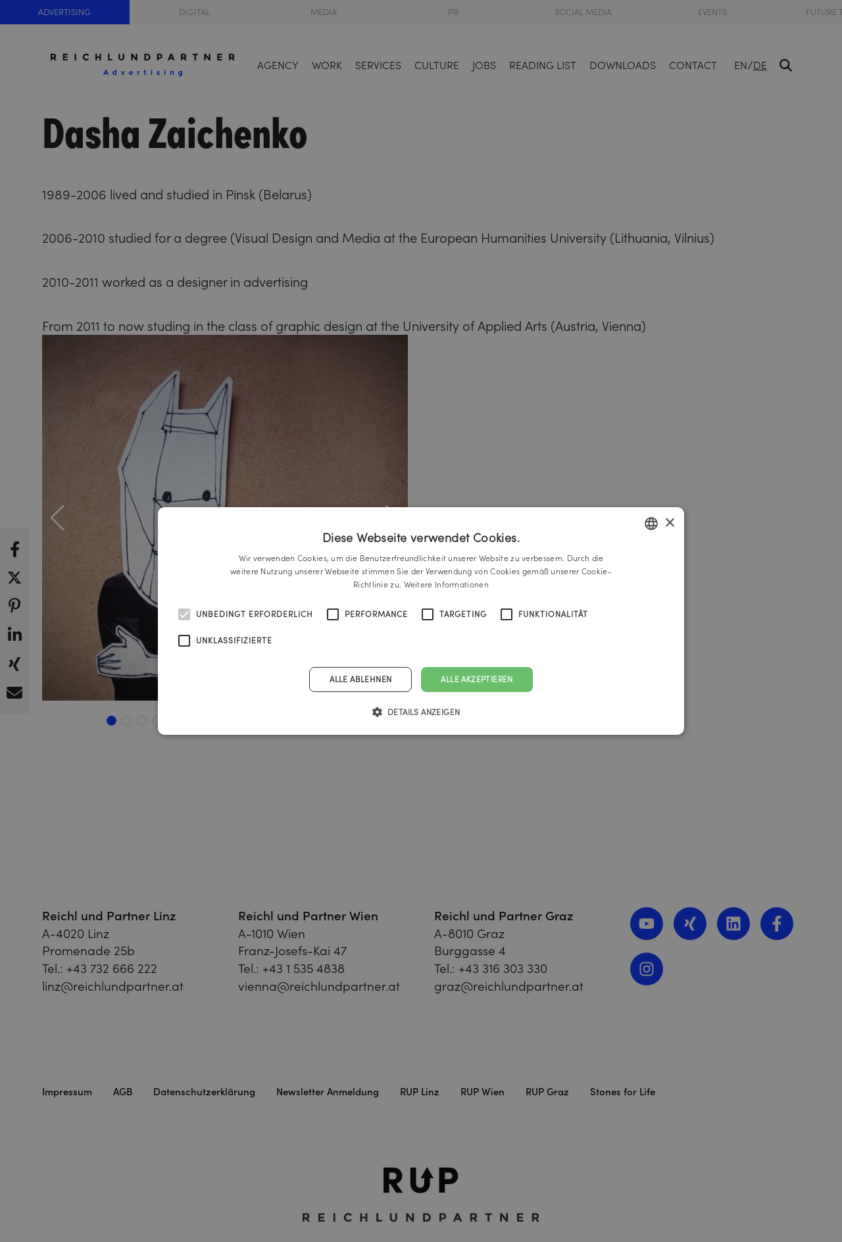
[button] (421, 711)
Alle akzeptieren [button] (476, 679)
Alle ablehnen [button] (360, 679)
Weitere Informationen (446, 584)
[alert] (421, 621)
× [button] (669, 523)
